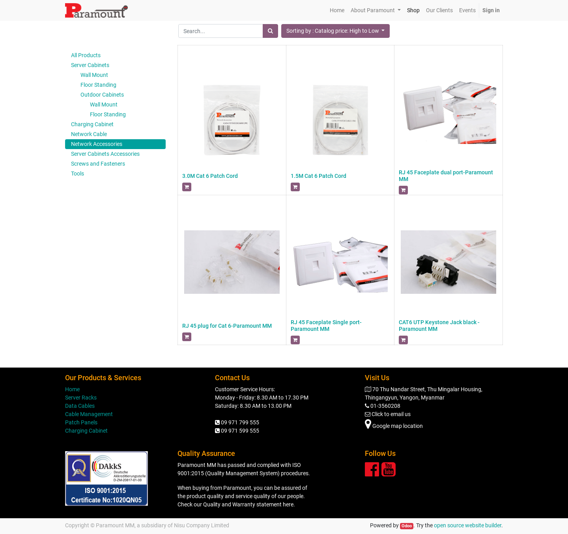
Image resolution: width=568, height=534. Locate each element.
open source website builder (467, 525)
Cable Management (89, 414)
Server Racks (81, 397)
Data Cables (80, 406)
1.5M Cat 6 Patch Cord (318, 176)
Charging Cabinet (86, 431)
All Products (86, 55)
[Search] (270, 31)
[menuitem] (337, 10)
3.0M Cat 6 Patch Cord (210, 176)
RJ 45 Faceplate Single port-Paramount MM (326, 325)
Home (72, 389)
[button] (335, 31)
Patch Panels (81, 422)
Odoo (407, 525)
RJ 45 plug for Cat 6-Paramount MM (227, 326)
